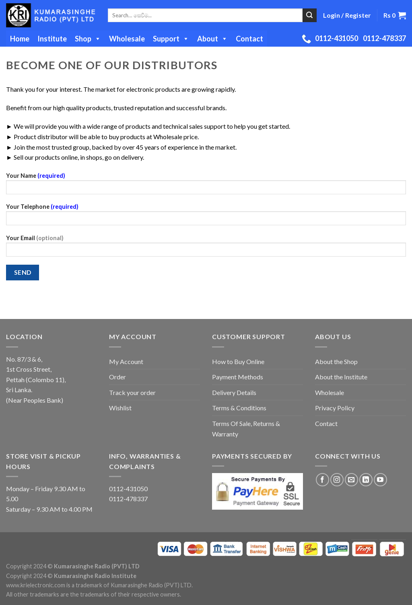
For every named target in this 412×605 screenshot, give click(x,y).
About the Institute (341, 377)
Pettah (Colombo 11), (36, 379)
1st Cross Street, (29, 369)
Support (171, 38)
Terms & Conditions (239, 408)
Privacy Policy (334, 408)
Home (19, 38)
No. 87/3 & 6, (24, 359)
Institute (52, 38)
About (212, 38)
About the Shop (336, 361)
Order (117, 377)
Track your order (132, 392)
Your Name (206, 186)
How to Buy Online (238, 361)
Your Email (206, 248)
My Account (126, 361)
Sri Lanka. (19, 389)
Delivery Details (234, 392)
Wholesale (127, 38)
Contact (249, 38)
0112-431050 (336, 38)
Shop (88, 38)
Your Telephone (206, 217)
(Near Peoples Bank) (34, 400)
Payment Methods (237, 377)
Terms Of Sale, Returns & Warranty (246, 429)
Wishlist (120, 408)
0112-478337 (384, 38)
